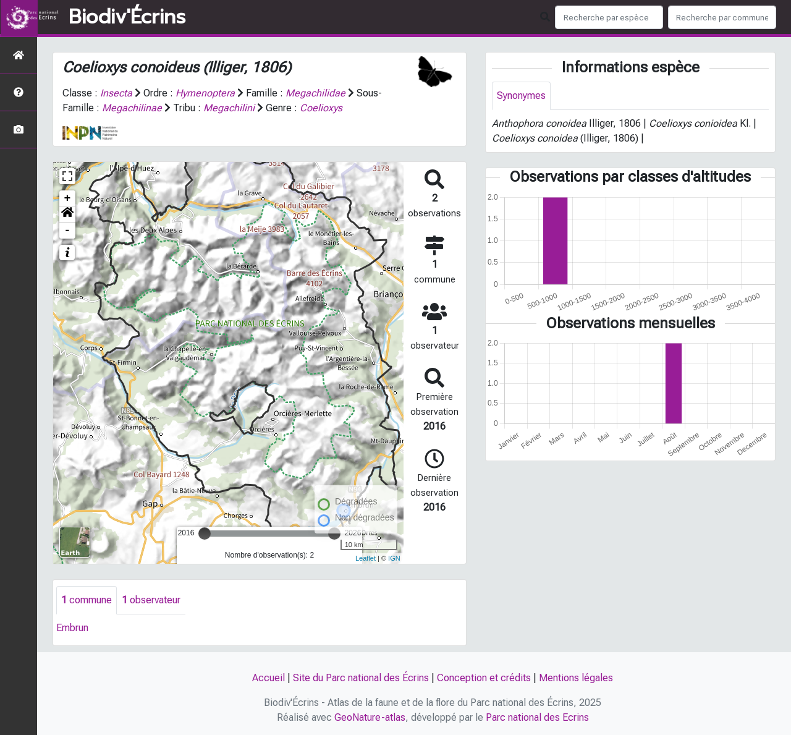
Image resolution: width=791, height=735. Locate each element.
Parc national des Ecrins (537, 717)
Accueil (268, 678)
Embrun (72, 628)
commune (86, 600)
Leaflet (365, 558)
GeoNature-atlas (369, 717)
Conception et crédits (484, 678)
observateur (151, 600)
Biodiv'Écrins (127, 17)
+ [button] (67, 198)
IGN (394, 558)
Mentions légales (576, 678)
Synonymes (521, 95)
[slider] (204, 533)
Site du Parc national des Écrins (361, 678)
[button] (67, 214)
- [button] (67, 230)
